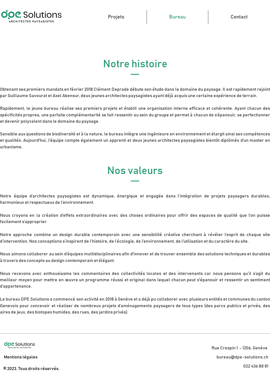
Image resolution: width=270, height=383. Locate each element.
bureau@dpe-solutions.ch (242, 357)
